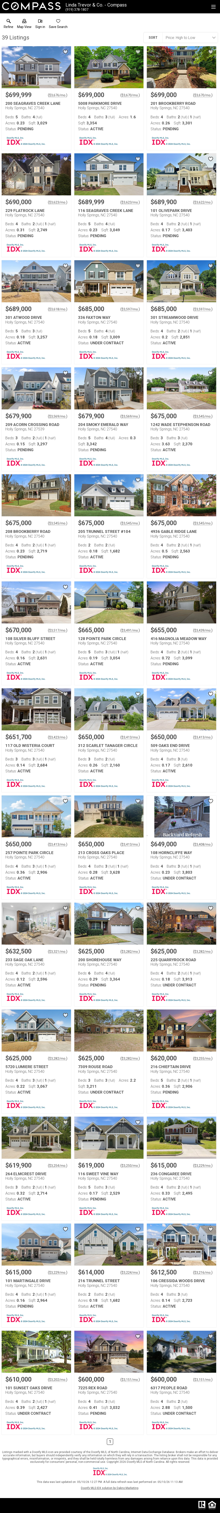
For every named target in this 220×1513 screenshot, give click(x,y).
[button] (24, 25)
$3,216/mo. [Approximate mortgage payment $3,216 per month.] (202, 1272)
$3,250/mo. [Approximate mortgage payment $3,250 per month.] (130, 1166)
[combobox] (188, 37)
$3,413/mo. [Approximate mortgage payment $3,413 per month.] (130, 737)
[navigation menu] (213, 7)
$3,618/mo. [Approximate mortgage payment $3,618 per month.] (57, 309)
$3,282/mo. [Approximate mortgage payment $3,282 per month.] (130, 952)
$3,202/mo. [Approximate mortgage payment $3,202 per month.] (57, 1380)
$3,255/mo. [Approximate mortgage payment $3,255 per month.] (202, 1058)
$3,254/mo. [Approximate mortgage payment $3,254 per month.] (57, 1166)
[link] (8, 25)
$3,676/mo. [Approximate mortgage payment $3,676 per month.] (57, 95)
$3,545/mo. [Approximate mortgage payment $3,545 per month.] (202, 416)
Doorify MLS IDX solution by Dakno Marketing (109, 1488)
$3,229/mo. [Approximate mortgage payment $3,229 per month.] (202, 1166)
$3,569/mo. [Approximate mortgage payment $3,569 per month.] (57, 416)
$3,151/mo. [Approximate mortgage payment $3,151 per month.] (130, 1380)
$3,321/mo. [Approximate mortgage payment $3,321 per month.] (57, 952)
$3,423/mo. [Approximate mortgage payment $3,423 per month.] (57, 737)
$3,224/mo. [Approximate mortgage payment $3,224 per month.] (130, 1272)
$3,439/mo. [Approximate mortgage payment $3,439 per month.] (202, 630)
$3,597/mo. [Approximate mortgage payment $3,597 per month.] (130, 309)
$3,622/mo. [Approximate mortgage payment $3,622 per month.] (202, 202)
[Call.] (76, 9)
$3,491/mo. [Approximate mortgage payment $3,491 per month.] (130, 630)
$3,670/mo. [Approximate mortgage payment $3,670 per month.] (130, 95)
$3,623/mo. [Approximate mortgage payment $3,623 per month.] (57, 202)
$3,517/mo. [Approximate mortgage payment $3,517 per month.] (57, 630)
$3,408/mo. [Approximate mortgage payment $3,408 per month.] (202, 844)
